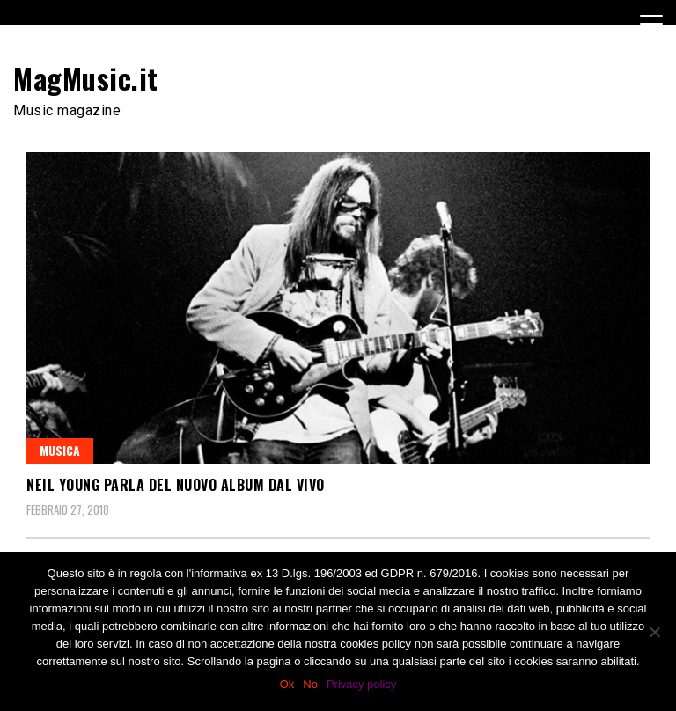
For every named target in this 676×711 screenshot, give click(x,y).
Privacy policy (361, 684)
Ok (287, 684)
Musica (60, 450)
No (310, 684)
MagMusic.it (85, 78)
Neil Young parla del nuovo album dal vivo (175, 484)
